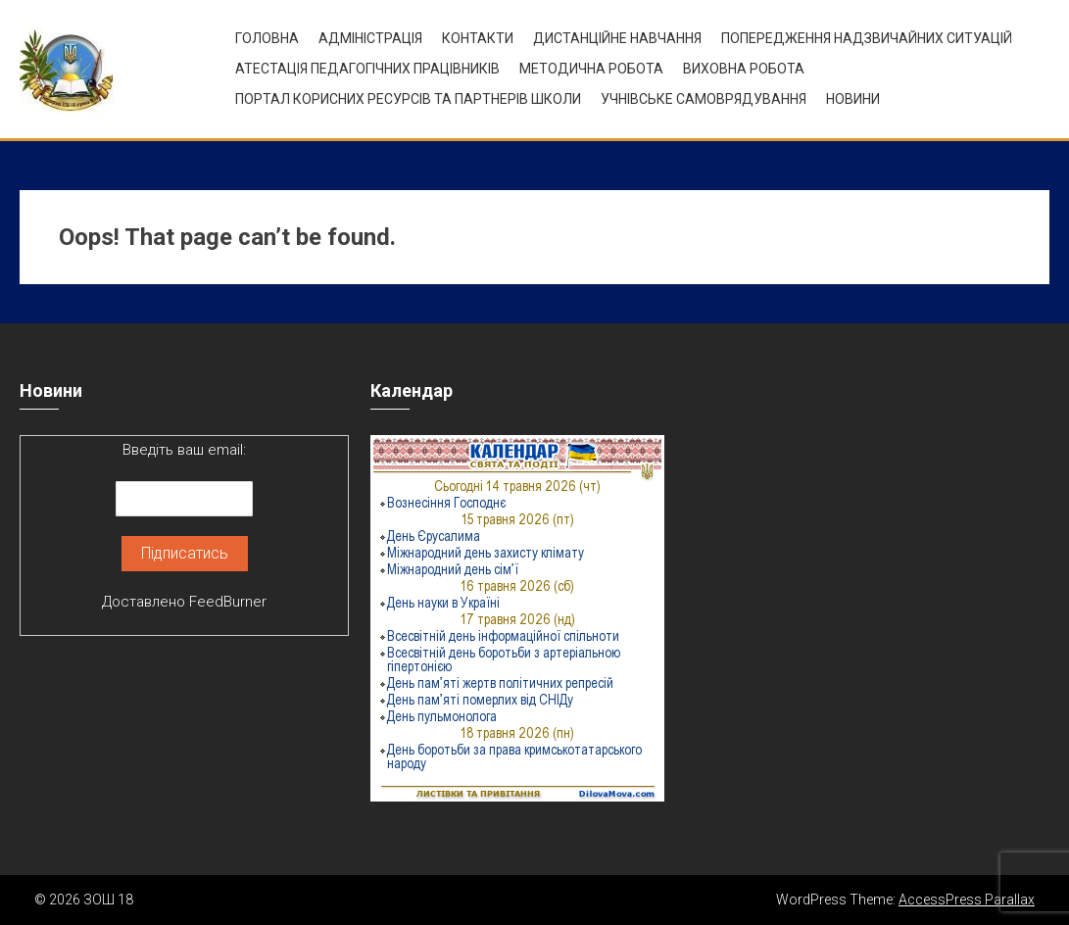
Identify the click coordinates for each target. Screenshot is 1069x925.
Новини (853, 99)
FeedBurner (228, 601)
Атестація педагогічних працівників (367, 68)
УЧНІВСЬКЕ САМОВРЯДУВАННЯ (703, 99)
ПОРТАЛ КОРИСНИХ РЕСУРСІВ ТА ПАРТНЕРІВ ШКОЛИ (408, 99)
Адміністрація (370, 38)
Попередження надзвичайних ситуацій (866, 38)
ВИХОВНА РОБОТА (743, 68)
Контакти (477, 38)
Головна (267, 38)
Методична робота (591, 68)
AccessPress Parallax (967, 899)
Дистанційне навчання (617, 38)
